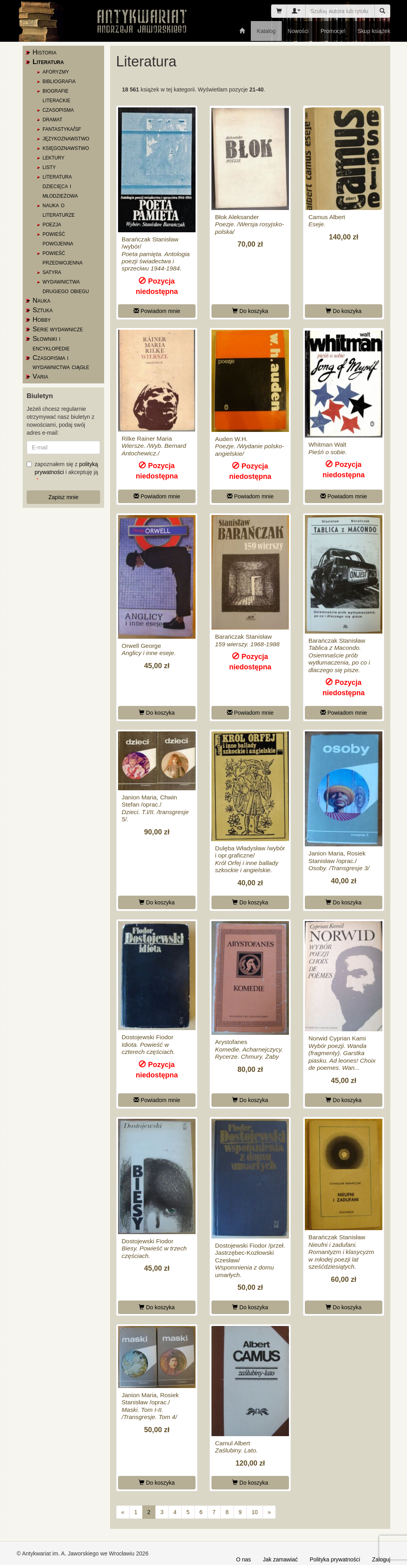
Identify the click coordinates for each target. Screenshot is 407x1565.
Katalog (266, 31)
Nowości (298, 31)
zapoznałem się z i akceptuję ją (62, 468)
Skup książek (374, 31)
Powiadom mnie (157, 311)
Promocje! (332, 31)
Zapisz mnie (63, 497)
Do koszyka (250, 311)
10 (255, 1512)
